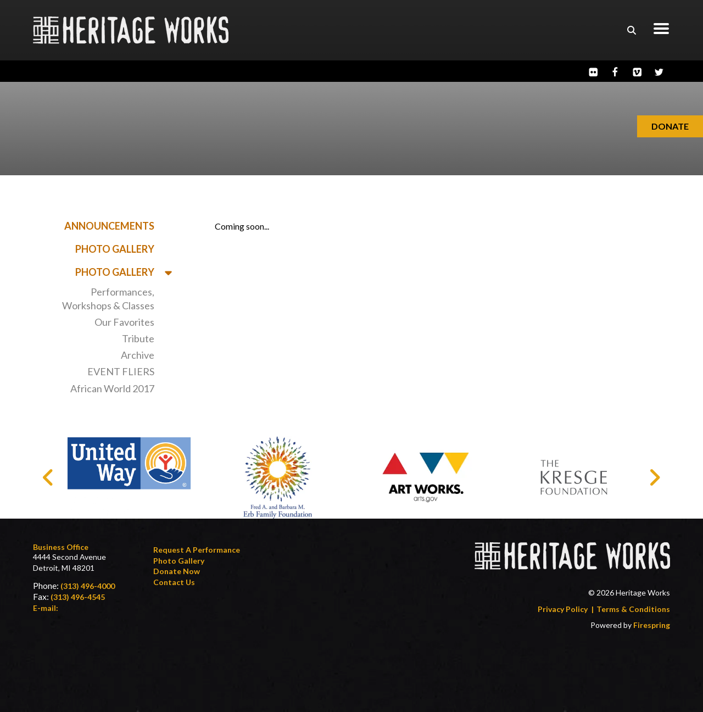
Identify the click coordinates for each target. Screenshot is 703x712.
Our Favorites (124, 322)
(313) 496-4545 (78, 597)
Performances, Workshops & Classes (108, 299)
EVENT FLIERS (120, 371)
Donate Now (176, 571)
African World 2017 (112, 388)
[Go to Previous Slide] (48, 477)
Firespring (651, 625)
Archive (137, 355)
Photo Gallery (114, 249)
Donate (670, 126)
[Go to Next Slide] (654, 477)
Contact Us (174, 582)
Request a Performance (196, 549)
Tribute (138, 338)
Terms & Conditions (633, 609)
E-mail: (45, 608)
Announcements (109, 226)
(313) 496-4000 (87, 586)
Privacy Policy (563, 609)
